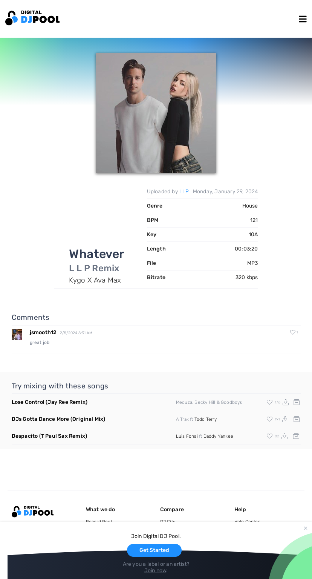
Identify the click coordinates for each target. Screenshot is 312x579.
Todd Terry (205, 419)
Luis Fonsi (187, 436)
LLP (184, 191)
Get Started (154, 550)
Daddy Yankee (218, 436)
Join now (155, 570)
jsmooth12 (43, 332)
